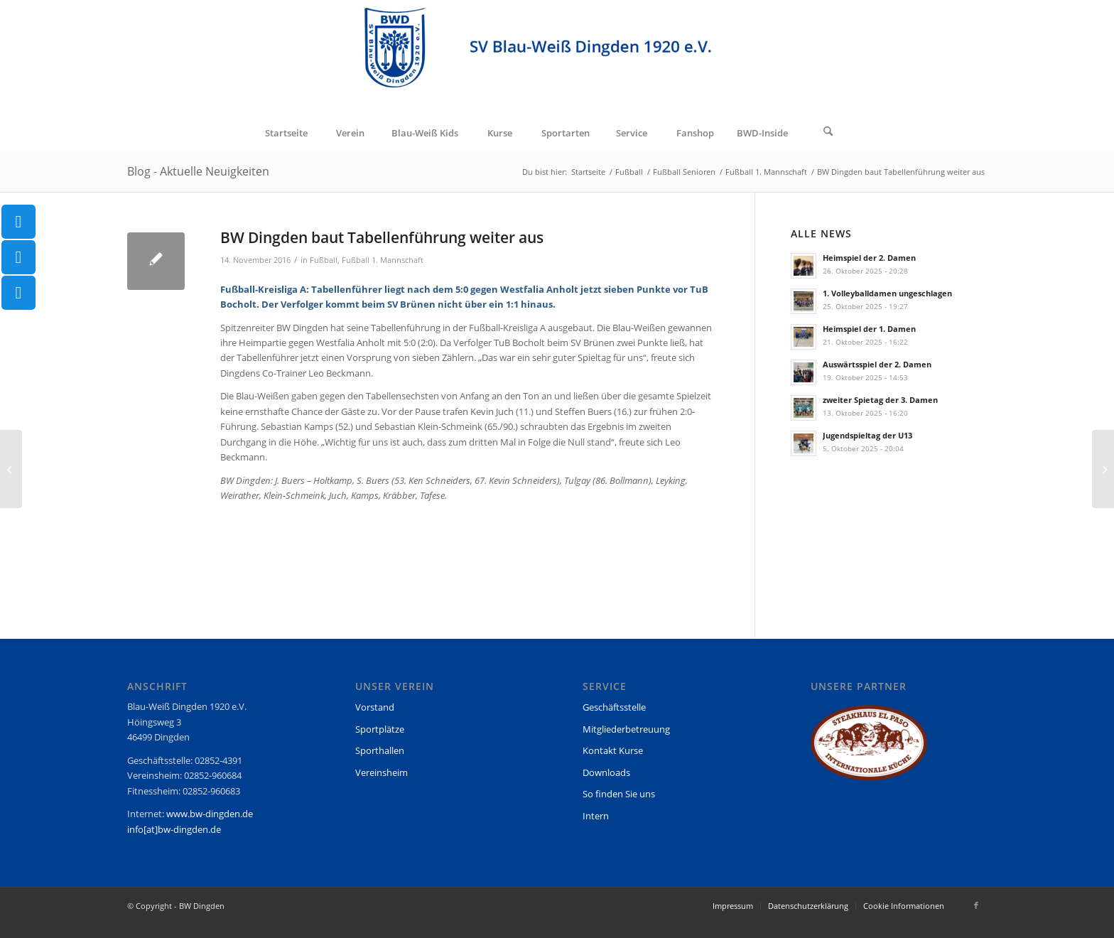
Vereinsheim (381, 772)
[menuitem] (286, 133)
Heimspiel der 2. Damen (869, 257)
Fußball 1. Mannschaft (382, 260)
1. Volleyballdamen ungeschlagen (887, 293)
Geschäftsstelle (614, 707)
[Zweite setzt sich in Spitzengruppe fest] (11, 469)
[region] (869, 749)
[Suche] (828, 133)
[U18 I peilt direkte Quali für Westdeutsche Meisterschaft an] (1103, 469)
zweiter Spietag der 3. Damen (880, 399)
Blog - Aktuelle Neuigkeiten (198, 171)
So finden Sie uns (619, 793)
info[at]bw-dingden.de (174, 829)
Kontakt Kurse (613, 750)
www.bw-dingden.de (209, 813)
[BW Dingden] (557, 57)
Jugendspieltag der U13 (867, 435)
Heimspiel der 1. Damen (869, 328)
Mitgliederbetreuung (626, 729)
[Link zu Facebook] (976, 905)
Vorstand (374, 707)
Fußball (323, 260)
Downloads (606, 772)
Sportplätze (379, 729)
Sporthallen (379, 750)
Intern (596, 815)
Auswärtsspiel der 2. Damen (877, 364)
